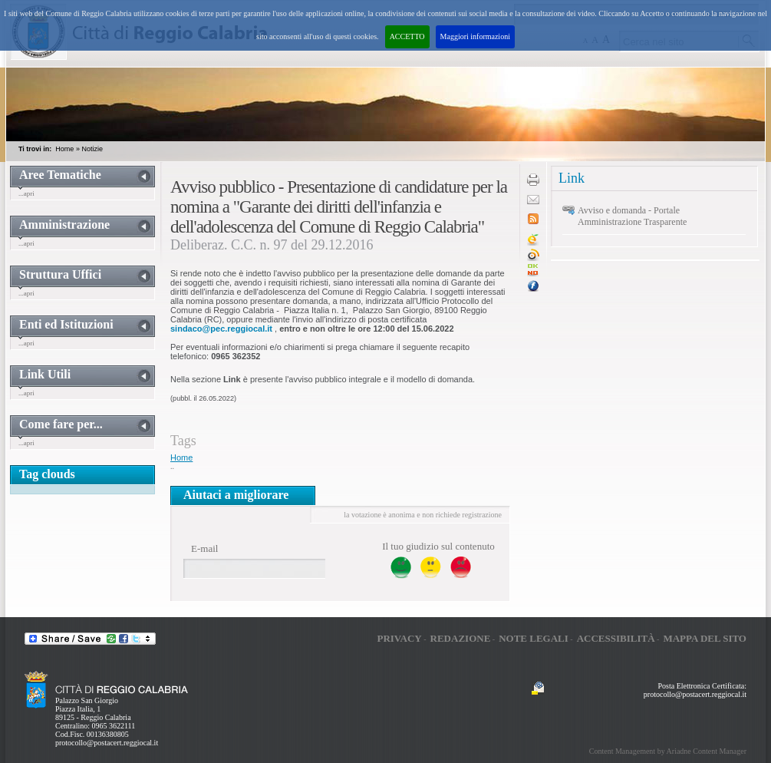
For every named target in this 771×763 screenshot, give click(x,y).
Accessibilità (616, 638)
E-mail (204, 548)
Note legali (533, 638)
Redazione (460, 638)
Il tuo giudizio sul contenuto (438, 546)
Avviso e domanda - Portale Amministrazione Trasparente (632, 216)
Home (64, 149)
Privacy (399, 638)
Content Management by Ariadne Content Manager (667, 751)
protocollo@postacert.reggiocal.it (106, 742)
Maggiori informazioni (475, 36)
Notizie (92, 149)
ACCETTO (407, 36)
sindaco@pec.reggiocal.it (221, 328)
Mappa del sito (704, 638)
